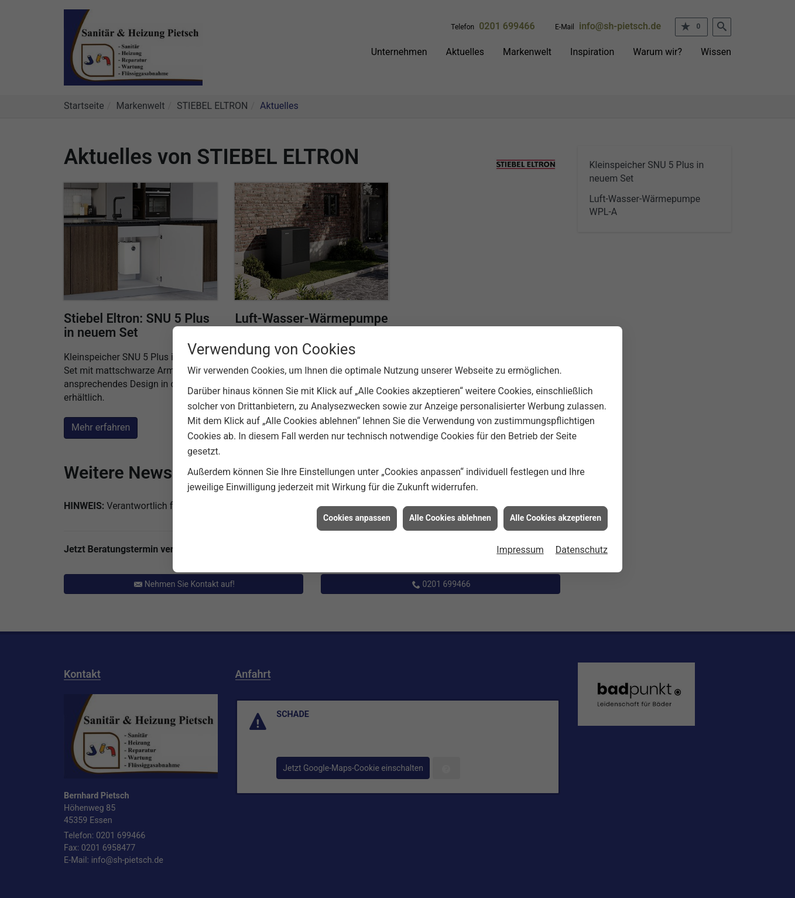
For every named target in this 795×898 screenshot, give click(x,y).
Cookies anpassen (356, 508)
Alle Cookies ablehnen (450, 508)
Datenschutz (582, 540)
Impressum (520, 540)
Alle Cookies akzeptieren (555, 508)
